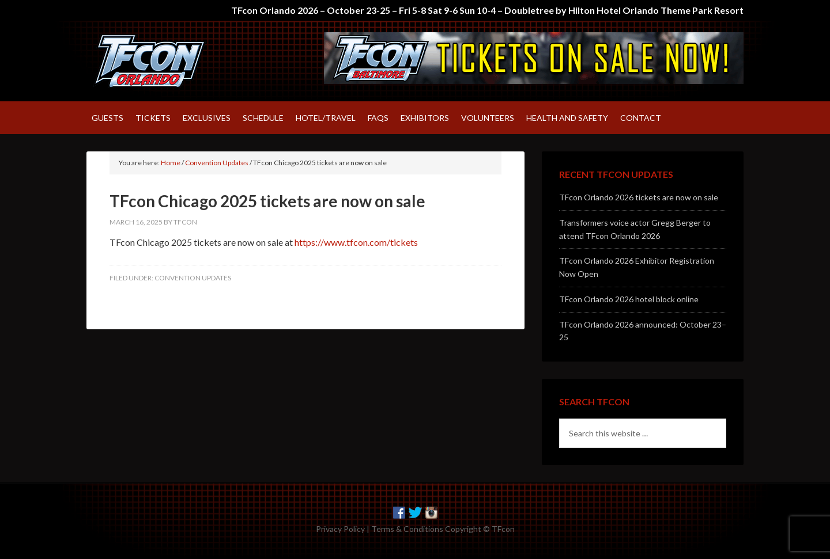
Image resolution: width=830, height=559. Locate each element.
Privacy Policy (340, 529)
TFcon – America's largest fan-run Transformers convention (184, 61)
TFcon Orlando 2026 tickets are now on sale (638, 197)
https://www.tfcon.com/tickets (356, 242)
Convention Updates (192, 277)
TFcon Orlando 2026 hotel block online (629, 299)
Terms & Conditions (407, 529)
